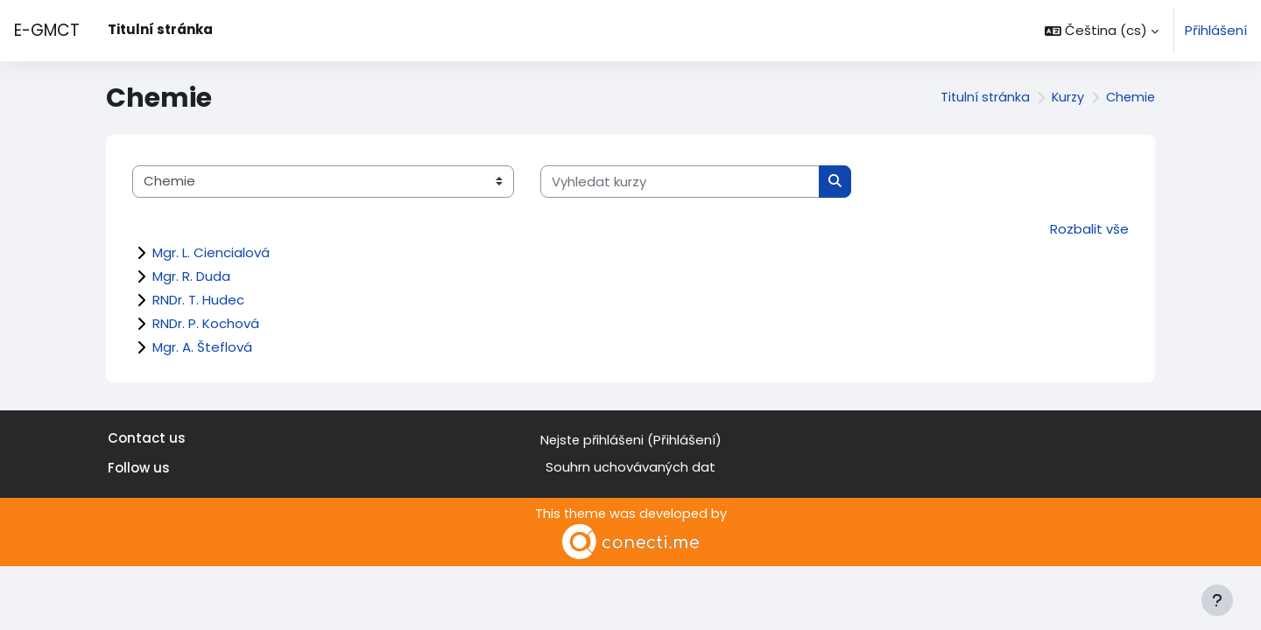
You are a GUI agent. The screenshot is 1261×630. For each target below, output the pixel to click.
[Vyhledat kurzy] (680, 181)
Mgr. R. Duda (191, 276)
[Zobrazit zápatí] (1217, 600)
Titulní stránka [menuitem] (160, 29)
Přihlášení (1216, 30)
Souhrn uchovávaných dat (630, 467)
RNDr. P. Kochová (205, 323)
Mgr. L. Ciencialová (211, 252)
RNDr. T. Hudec (198, 299)
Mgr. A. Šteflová (202, 347)
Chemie (1129, 97)
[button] (1101, 30)
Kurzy (1064, 97)
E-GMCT (47, 30)
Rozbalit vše (1089, 229)
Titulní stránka (979, 97)
